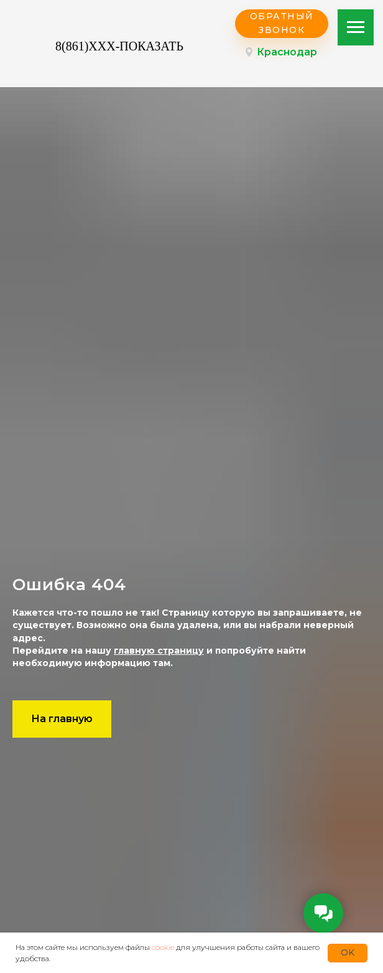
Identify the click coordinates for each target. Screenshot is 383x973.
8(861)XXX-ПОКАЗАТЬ (119, 46)
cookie (163, 947)
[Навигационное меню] (355, 27)
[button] (281, 23)
